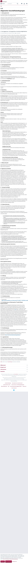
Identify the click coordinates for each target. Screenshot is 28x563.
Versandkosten (16, 374)
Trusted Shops (9, 361)
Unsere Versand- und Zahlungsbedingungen (17, 384)
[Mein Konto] (24, 4)
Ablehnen (2, 561)
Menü (3, 3)
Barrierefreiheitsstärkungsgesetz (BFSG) (16, 386)
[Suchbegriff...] (12, 4)
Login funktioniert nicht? (6, 384)
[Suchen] (17, 4)
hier (15, 309)
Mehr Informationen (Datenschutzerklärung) (10, 559)
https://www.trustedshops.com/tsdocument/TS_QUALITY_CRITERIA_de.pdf (15, 300)
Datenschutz (24, 386)
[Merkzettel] (22, 4)
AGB (1, 361)
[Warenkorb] (26, 4)
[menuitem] (2, 4)
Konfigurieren (14, 561)
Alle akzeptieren (8, 561)
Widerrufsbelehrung (4, 386)
